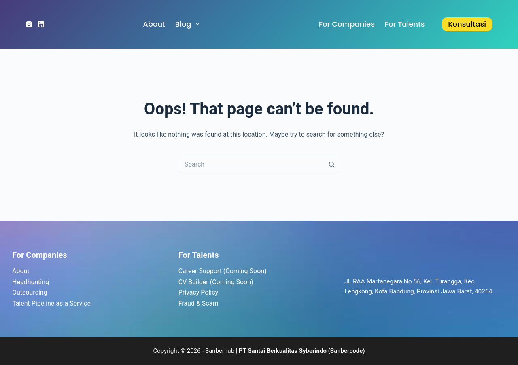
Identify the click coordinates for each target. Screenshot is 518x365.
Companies (46, 255)
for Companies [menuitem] (347, 24)
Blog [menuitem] (188, 24)
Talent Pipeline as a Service (51, 303)
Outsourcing (29, 292)
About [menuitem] (154, 24)
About (21, 271)
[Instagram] (29, 24)
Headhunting (30, 282)
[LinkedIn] (41, 24)
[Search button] (332, 164)
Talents (205, 255)
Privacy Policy (198, 292)
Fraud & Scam (198, 303)
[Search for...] (251, 164)
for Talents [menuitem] (405, 24)
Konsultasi (467, 24)
